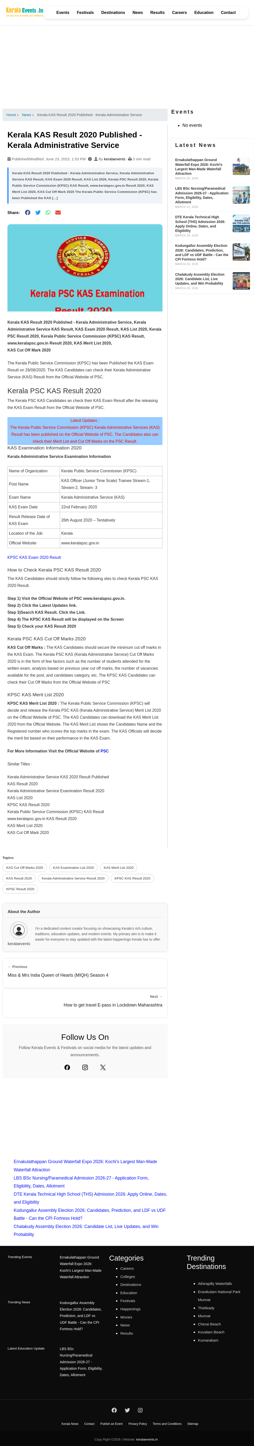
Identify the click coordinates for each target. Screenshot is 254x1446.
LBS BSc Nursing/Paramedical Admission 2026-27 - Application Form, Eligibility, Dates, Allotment (80, 1359)
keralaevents (114, 159)
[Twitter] (103, 1067)
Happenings (132, 1308)
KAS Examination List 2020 (73, 868)
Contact (228, 12)
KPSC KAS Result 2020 (132, 878)
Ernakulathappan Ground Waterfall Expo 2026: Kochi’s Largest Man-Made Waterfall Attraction (81, 1266)
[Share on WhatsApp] (48, 213)
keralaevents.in (147, 1437)
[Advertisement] (127, 67)
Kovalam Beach (213, 1331)
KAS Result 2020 (19, 878)
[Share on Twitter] (38, 213)
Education (203, 12)
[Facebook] (67, 1067)
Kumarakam (210, 1340)
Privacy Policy (137, 1421)
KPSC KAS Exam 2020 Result (34, 557)
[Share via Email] (58, 213)
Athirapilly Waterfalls (217, 1283)
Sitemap (192, 1421)
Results (157, 12)
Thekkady (207, 1307)
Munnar (205, 1315)
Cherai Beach (211, 1323)
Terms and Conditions (167, 1421)
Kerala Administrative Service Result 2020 (73, 878)
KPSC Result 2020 (20, 889)
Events (62, 12)
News (137, 12)
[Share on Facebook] (27, 213)
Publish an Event (111, 1421)
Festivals (85, 12)
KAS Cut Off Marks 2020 (24, 868)
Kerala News (70, 1421)
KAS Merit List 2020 (118, 868)
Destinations (113, 12)
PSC (104, 751)
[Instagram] (85, 1067)
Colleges (128, 1276)
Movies (127, 1317)
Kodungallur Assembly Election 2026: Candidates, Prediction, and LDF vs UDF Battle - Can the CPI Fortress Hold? (81, 1314)
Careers (179, 12)
